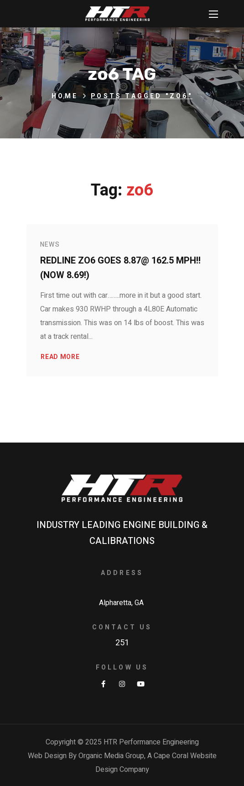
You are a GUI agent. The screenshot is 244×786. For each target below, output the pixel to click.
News (50, 244)
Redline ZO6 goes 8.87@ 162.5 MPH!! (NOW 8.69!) (120, 268)
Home (65, 96)
